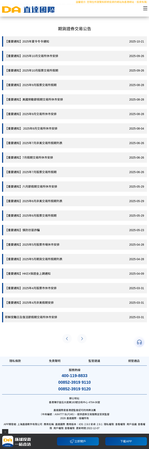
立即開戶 (78, 441)
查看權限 (120, 424)
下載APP (126, 441)
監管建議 (94, 361)
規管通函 (134, 361)
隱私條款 (15, 361)
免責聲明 (55, 361)
